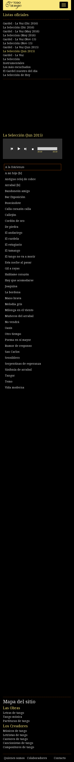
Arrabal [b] (12, 185)
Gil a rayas (12, 268)
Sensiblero (12, 357)
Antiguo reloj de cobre (20, 179)
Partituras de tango (16, 721)
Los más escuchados (17, 67)
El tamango (12, 250)
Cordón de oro (14, 220)
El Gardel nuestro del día (20, 71)
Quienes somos (14, 758)
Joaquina (11, 286)
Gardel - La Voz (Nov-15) (19, 39)
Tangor (10, 375)
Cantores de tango (15, 739)
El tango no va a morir (20, 256)
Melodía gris (13, 304)
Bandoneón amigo (17, 191)
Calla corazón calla (18, 208)
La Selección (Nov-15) (17, 43)
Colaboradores (37, 758)
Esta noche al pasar (18, 262)
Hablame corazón (17, 274)
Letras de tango (13, 712)
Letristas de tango (15, 735)
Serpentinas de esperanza (23, 363)
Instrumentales (13, 63)
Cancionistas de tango (18, 743)
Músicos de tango (15, 730)
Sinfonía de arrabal (18, 369)
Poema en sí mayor (18, 339)
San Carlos (12, 351)
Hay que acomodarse (19, 280)
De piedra (11, 226)
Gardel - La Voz (13, 55)
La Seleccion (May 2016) (19, 35)
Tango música (12, 716)
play (18, 149)
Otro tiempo (13, 333)
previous (12, 149)
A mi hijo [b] (13, 173)
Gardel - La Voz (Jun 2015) (20, 47)
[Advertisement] (32, 106)
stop (33, 149)
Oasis (8, 328)
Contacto (60, 758)
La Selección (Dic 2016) (18, 27)
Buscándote (13, 203)
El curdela (12, 238)
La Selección (11, 59)
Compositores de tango (18, 747)
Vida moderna (14, 387)
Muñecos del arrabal (19, 316)
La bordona (13, 292)
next (25, 149)
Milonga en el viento (19, 310)
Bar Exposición (15, 197)
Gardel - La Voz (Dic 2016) (20, 23)
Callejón (10, 214)
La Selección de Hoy (16, 75)
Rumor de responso (18, 345)
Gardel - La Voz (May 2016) (21, 31)
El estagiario (13, 244)
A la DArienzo (14, 167)
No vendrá (12, 322)
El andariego (13, 232)
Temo (8, 381)
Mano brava (13, 298)
